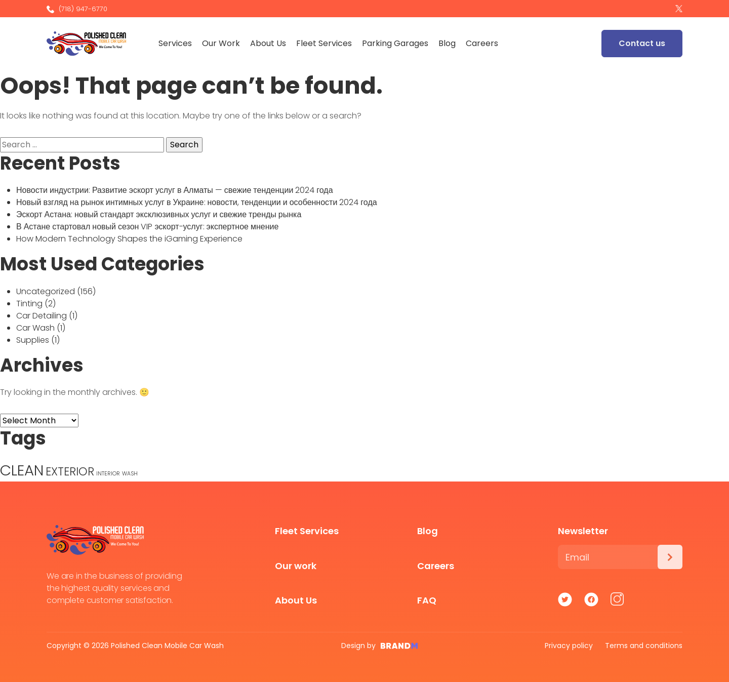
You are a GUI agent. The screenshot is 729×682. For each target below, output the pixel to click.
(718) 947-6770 (77, 9)
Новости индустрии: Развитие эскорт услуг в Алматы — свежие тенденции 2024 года (174, 190)
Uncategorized (45, 291)
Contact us (642, 43)
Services (178, 43)
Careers (485, 43)
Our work (295, 565)
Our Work (224, 43)
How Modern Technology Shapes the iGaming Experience (129, 239)
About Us (271, 43)
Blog (450, 43)
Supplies (32, 340)
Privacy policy (569, 645)
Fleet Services (327, 43)
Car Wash (35, 328)
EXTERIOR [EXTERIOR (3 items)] (70, 471)
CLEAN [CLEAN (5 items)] (22, 470)
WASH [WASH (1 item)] (130, 473)
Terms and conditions (643, 645)
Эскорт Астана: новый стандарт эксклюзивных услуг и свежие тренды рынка (158, 214)
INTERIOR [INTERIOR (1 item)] (108, 473)
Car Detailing (41, 316)
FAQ (426, 600)
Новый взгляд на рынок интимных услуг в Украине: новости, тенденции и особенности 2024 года (196, 202)
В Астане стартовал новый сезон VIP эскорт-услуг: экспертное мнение (147, 226)
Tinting (29, 303)
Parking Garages (398, 43)
